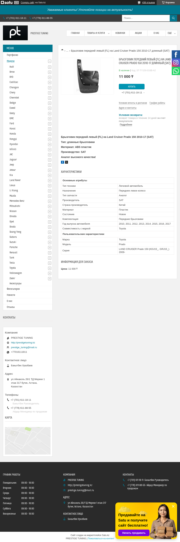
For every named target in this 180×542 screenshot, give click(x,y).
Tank (12, 257)
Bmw (12, 71)
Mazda (13, 195)
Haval (12, 128)
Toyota (13, 268)
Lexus (12, 185)
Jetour (13, 170)
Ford (12, 123)
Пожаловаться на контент (101, 538)
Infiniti (13, 149)
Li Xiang (14, 190)
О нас (156, 33)
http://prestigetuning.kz (23, 342)
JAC (11, 154)
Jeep (12, 164)
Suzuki (13, 242)
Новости (11, 295)
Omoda (13, 216)
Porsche (13, 247)
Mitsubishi (15, 206)
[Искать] (173, 18)
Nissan (13, 211)
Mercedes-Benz (17, 201)
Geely (12, 113)
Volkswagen (16, 273)
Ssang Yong (15, 231)
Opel (12, 221)
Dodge (13, 102)
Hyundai (14, 144)
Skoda (13, 226)
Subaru (13, 237)
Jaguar (13, 159)
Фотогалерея (13, 289)
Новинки (120, 33)
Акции (138, 33)
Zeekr (12, 278)
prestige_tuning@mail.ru (24, 347)
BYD (11, 77)
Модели (11, 61)
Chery (12, 92)
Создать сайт (27, 2)
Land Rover (15, 180)
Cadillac (14, 82)
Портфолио (12, 55)
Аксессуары (15, 283)
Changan (14, 87)
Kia (11, 175)
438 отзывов (148, 2)
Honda (13, 133)
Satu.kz (105, 535)
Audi (12, 66)
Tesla (12, 262)
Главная (75, 33)
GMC (12, 118)
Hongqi (13, 139)
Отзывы (11, 307)
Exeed (12, 108)
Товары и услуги (96, 33)
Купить (132, 86)
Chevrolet (14, 97)
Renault (13, 252)
